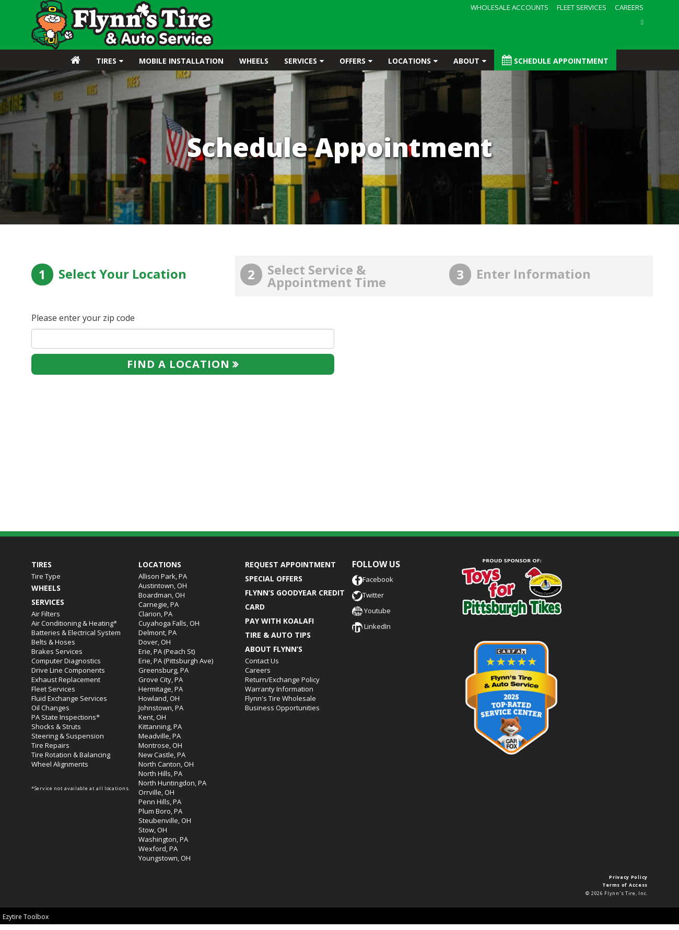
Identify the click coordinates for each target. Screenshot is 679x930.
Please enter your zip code (83, 318)
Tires (106, 61)
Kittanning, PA (160, 726)
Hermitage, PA (160, 689)
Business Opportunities (282, 707)
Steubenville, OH (164, 820)
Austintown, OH (162, 585)
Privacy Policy (628, 877)
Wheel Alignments (59, 764)
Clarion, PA (155, 613)
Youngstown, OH (164, 858)
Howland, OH (159, 698)
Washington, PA (163, 839)
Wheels (253, 61)
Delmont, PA (157, 632)
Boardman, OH (161, 595)
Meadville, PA (159, 736)
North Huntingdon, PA (172, 783)
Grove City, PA (160, 679)
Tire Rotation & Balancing (70, 754)
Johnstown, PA (160, 707)
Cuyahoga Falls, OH (169, 623)
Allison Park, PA (162, 576)
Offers (353, 61)
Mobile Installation (181, 61)
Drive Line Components (68, 670)
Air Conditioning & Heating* (74, 623)
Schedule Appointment (555, 60)
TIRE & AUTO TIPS (278, 635)
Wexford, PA (158, 848)
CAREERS (629, 7)
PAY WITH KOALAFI (279, 621)
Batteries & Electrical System (76, 632)
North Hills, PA (160, 773)
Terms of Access (625, 884)
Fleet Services (53, 689)
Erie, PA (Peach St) (166, 651)
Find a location (178, 364)
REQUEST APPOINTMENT (290, 564)
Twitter (368, 595)
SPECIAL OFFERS (273, 578)
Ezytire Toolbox (26, 916)
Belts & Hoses (53, 642)
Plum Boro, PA (160, 811)
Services (300, 61)
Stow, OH (152, 829)
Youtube (371, 610)
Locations (409, 61)
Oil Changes (50, 707)
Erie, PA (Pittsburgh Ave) (175, 660)
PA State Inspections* (65, 717)
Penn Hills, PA (159, 801)
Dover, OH (154, 642)
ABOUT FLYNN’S (273, 649)
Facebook (372, 579)
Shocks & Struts (56, 726)
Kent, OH (152, 717)
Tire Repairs (50, 745)
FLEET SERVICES (581, 7)
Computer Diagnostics (66, 660)
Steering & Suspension (67, 736)
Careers (258, 670)
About (466, 61)
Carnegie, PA (158, 604)
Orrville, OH (156, 792)
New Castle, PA (161, 754)
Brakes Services (57, 651)
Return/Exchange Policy (282, 679)
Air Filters (45, 613)
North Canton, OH (166, 764)
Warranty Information (279, 689)
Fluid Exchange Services (69, 698)
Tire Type (46, 576)
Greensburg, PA (163, 670)
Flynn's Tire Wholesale (280, 698)
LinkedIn (371, 626)
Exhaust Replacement (65, 679)
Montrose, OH (160, 745)
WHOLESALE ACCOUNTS (509, 7)
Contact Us (262, 660)
